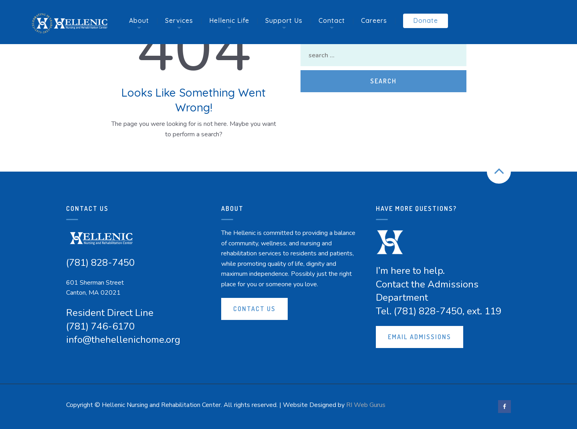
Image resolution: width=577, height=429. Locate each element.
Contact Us (254, 309)
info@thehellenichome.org (123, 339)
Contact (332, 20)
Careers (374, 20)
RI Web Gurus (365, 405)
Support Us (284, 20)
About (139, 20)
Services (179, 20)
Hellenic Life (229, 20)
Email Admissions (419, 337)
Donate (425, 20)
